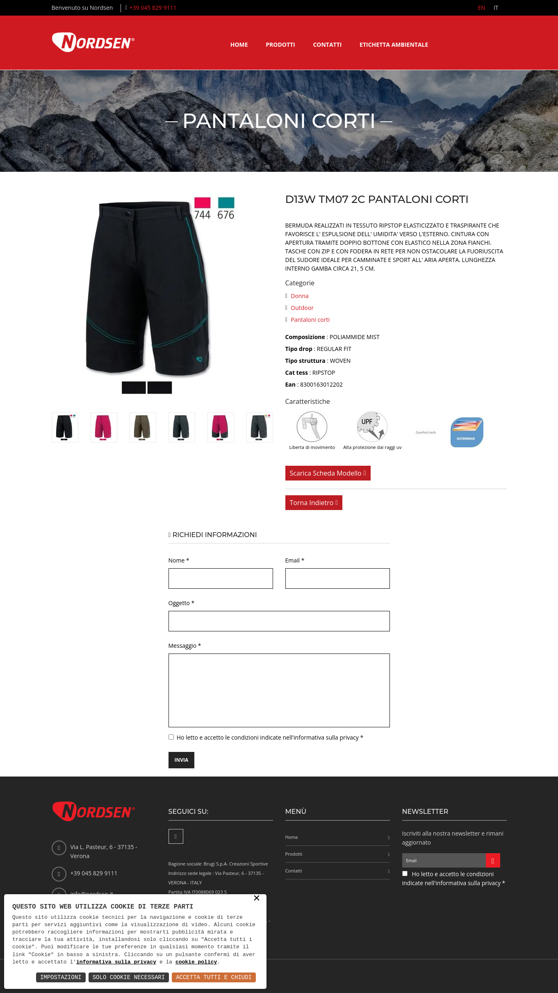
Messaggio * (185, 645)
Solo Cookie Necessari (129, 977)
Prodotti (280, 44)
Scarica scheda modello (326, 473)
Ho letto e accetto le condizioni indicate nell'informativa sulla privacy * (270, 737)
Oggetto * (182, 603)
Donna (300, 296)
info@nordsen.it (92, 894)
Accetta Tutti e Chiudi (214, 977)
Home (239, 44)
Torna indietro (312, 502)
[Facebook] (176, 836)
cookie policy (196, 962)
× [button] (256, 898)
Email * (295, 560)
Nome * (179, 560)
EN (481, 7)
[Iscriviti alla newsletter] (493, 860)
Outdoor (302, 308)
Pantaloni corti (310, 319)
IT (496, 7)
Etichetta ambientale (394, 44)
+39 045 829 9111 (152, 7)
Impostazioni (61, 977)
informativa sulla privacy (116, 962)
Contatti (327, 44)
